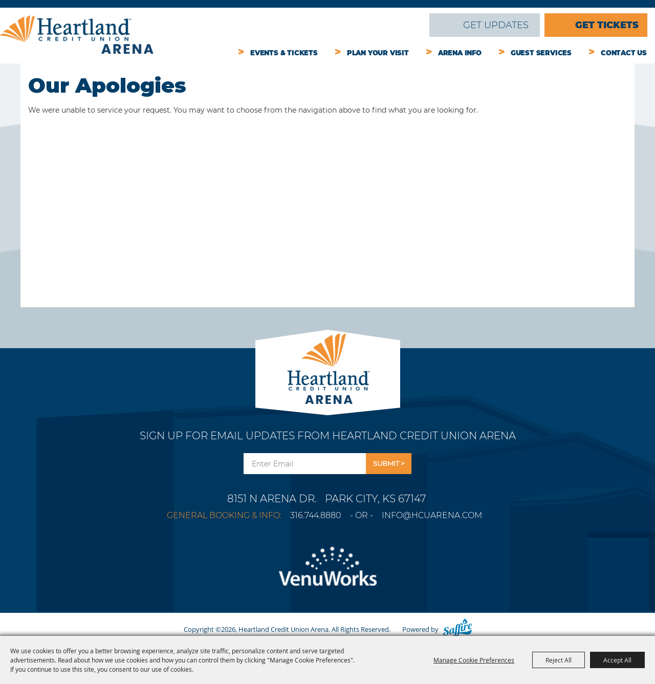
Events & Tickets (284, 53)
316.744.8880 (315, 515)
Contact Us (624, 53)
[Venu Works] (327, 572)
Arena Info (460, 53)
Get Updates (496, 25)
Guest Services (541, 53)
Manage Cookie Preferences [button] (473, 660)
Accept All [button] (617, 660)
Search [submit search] (414, 25)
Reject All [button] (558, 660)
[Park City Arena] (327, 365)
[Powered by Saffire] (457, 629)
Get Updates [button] (388, 463)
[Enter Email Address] (305, 463)
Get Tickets (607, 25)
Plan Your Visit (378, 53)
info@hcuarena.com (432, 515)
